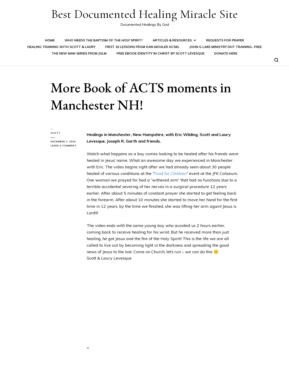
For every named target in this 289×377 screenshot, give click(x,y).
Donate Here (225, 53)
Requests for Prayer (225, 40)
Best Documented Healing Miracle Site (144, 14)
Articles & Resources (172, 40)
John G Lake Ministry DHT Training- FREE (225, 47)
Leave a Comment (65, 146)
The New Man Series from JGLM (79, 53)
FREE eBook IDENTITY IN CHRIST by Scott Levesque (160, 53)
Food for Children (170, 173)
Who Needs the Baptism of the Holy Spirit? (104, 40)
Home (50, 40)
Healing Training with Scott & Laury (61, 47)
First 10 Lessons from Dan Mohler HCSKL (142, 47)
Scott (56, 132)
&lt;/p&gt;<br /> (162, 308)
